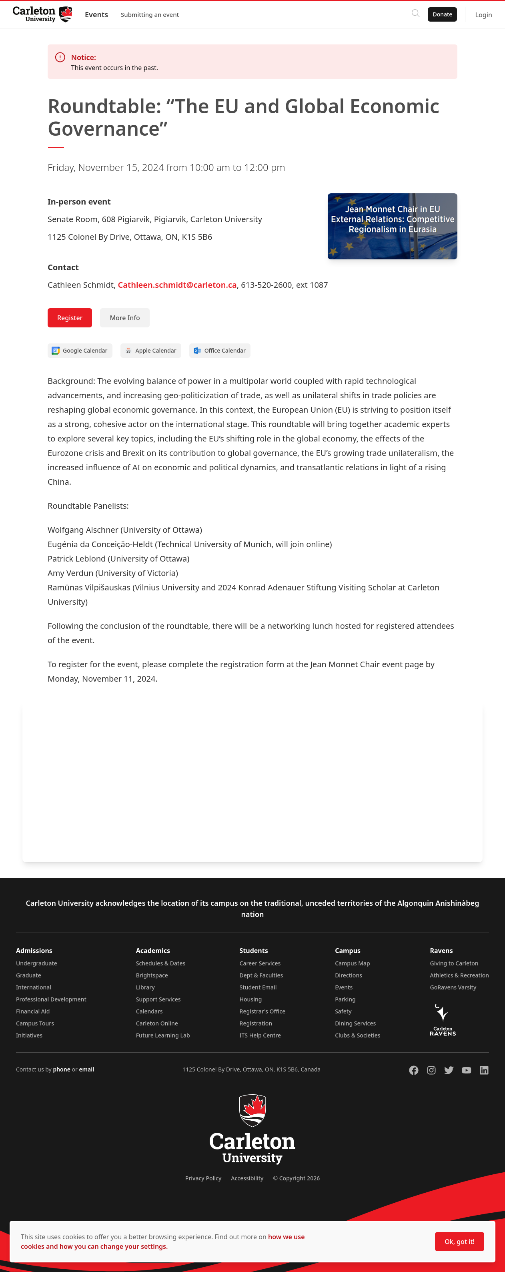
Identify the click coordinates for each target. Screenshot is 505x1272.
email (86, 1069)
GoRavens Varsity (453, 987)
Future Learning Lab (163, 1035)
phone (62, 1069)
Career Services (260, 963)
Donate (442, 14)
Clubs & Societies (357, 1035)
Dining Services (355, 1023)
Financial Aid (33, 1011)
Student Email (258, 987)
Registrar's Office (263, 1011)
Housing (251, 999)
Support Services (158, 999)
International (33, 987)
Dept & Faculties (261, 975)
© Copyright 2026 (296, 1178)
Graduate (28, 975)
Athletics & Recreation (459, 975)
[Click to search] (416, 14)
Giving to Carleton (454, 963)
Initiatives (29, 1035)
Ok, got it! (460, 1241)
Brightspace (152, 975)
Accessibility (247, 1178)
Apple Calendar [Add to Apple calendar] (150, 351)
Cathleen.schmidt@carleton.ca (177, 284)
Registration (256, 1023)
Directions (348, 975)
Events (96, 14)
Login (483, 14)
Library (145, 987)
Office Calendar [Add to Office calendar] (219, 351)
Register (69, 317)
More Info (125, 317)
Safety (343, 1011)
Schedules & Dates (161, 963)
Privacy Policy (203, 1178)
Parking (345, 999)
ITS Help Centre (260, 1035)
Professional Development (51, 999)
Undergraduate (36, 963)
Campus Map (352, 963)
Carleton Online (157, 1023)
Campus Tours (35, 1023)
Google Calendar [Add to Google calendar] (80, 351)
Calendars (149, 1011)
